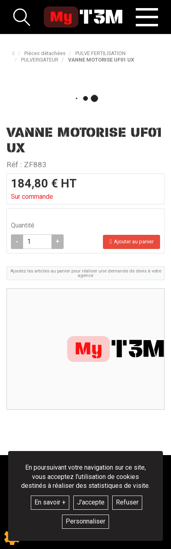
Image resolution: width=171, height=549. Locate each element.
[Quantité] (37, 241)
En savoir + (50, 502)
